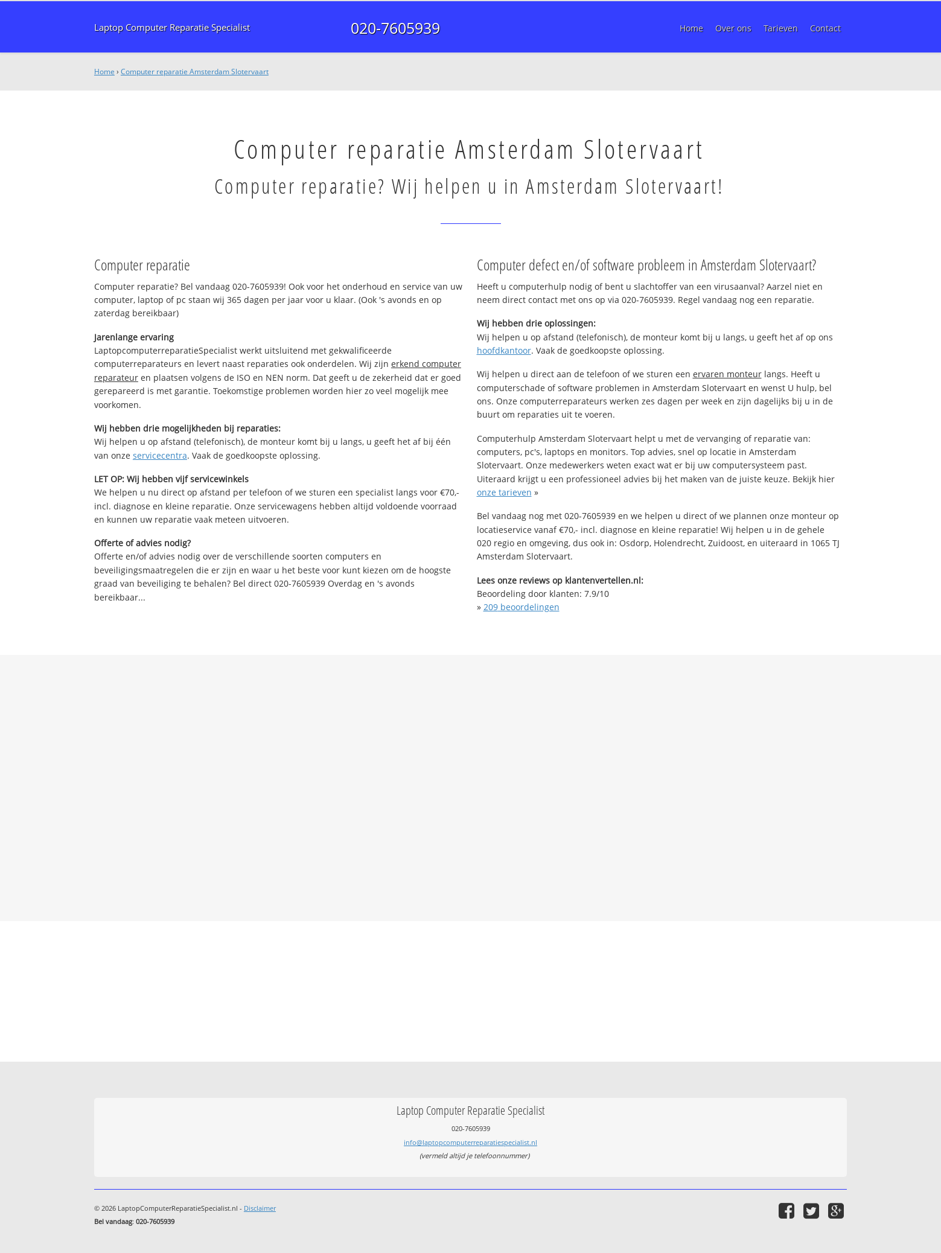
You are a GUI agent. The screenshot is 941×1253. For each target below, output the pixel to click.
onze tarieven (504, 492)
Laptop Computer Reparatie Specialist (172, 27)
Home (104, 71)
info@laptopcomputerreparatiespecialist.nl (470, 1142)
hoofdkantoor (504, 350)
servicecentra (160, 455)
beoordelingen (521, 607)
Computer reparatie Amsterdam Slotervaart (195, 71)
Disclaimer (260, 1208)
